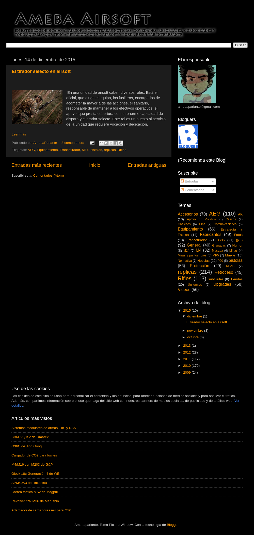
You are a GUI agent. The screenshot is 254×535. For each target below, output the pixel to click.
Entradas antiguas (147, 165)
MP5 (216, 255)
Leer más (19, 134)
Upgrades (222, 284)
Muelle (230, 255)
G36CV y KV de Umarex (30, 437)
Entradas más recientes (36, 165)
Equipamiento (47, 150)
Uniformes (195, 284)
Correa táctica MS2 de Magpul (34, 492)
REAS (230, 266)
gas (239, 239)
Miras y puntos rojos (192, 255)
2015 (187, 310)
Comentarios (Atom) (48, 175)
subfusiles (216, 279)
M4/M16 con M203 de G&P (32, 464)
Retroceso (223, 272)
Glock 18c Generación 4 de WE (35, 474)
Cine (202, 224)
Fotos (238, 235)
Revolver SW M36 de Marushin (35, 501)
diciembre (195, 316)
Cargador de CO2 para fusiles (34, 455)
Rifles (122, 150)
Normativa (185, 261)
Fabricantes (210, 234)
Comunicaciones (225, 224)
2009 (187, 372)
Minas (233, 250)
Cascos (231, 219)
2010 (187, 366)
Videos (184, 289)
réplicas (110, 150)
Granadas (219, 245)
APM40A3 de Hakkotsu (29, 483)
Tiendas (236, 279)
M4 (199, 250)
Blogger (173, 525)
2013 (187, 345)
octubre (193, 337)
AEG (31, 150)
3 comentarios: (73, 143)
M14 (85, 150)
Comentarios (192, 190)
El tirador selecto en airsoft (41, 71)
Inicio (94, 165)
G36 (221, 240)
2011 (187, 359)
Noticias (203, 261)
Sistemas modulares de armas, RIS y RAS (43, 428)
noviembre (195, 330)
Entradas (190, 181)
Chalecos (184, 224)
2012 (187, 352)
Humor (237, 245)
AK (240, 214)
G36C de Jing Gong (26, 446)
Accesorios (188, 214)
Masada (217, 250)
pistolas (96, 150)
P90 (220, 261)
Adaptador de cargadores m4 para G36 (41, 510)
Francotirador (70, 150)
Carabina (211, 219)
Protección (199, 265)
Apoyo (191, 219)
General (194, 245)
